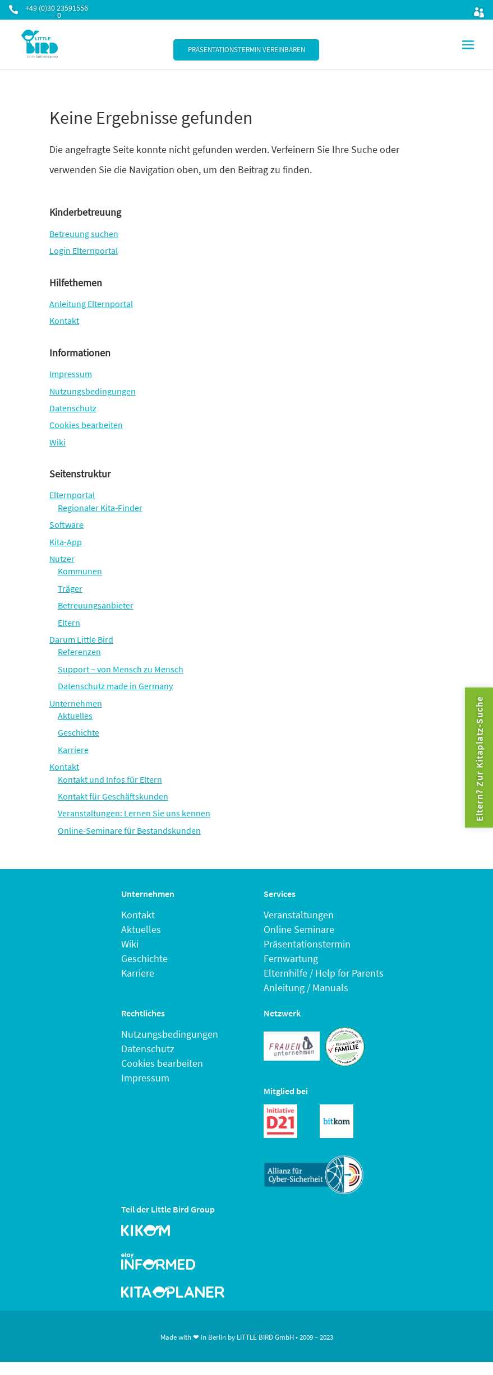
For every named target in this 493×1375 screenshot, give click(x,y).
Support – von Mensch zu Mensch (120, 669)
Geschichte (78, 732)
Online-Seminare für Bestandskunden (129, 830)
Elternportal (72, 494)
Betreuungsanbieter (95, 605)
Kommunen (80, 571)
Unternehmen (75, 703)
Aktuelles (75, 715)
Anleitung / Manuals (306, 987)
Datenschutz (72, 408)
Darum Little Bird (81, 639)
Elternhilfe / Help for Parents (324, 973)
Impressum (70, 373)
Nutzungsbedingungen (92, 391)
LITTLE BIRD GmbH (265, 1337)
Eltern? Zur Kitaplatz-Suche (479, 758)
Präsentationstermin (307, 943)
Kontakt (64, 320)
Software (66, 524)
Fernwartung (291, 958)
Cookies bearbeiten (86, 424)
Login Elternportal (83, 250)
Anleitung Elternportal (91, 303)
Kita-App (65, 541)
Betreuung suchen (83, 233)
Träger (70, 588)
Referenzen (79, 651)
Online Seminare (299, 929)
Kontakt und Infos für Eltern (110, 779)
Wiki (57, 442)
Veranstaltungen (299, 914)
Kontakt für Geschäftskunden (113, 796)
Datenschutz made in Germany (115, 685)
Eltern (69, 622)
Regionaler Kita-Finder (100, 507)
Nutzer (62, 558)
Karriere (73, 749)
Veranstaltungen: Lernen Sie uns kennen (134, 813)
